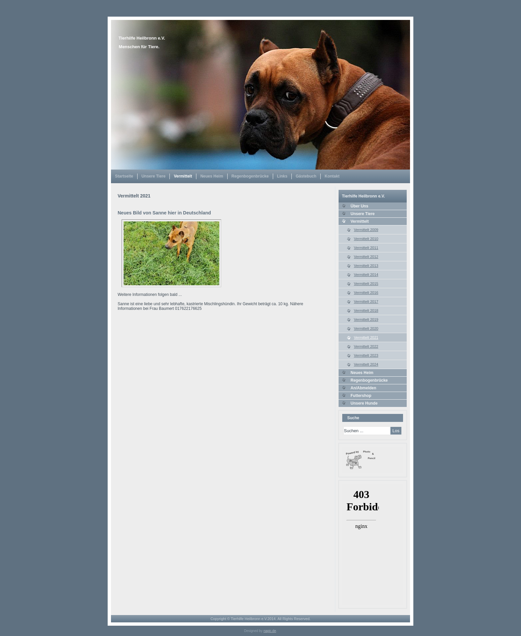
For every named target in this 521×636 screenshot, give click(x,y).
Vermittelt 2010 (366, 239)
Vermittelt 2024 (366, 364)
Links (282, 176)
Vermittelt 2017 (366, 302)
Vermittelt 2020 (366, 328)
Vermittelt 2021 (366, 337)
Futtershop (361, 395)
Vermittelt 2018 (366, 311)
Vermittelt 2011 (366, 248)
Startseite (124, 176)
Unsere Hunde (364, 403)
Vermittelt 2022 (366, 346)
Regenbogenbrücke (250, 176)
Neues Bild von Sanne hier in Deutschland (164, 212)
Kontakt (332, 176)
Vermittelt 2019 (366, 319)
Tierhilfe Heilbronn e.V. (142, 38)
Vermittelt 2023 (366, 355)
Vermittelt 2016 (366, 293)
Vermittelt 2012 (366, 257)
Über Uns (359, 206)
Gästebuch (306, 176)
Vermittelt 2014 (366, 275)
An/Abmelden (363, 388)
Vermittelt (183, 176)
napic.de (269, 631)
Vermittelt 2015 (366, 284)
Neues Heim (211, 176)
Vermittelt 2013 (366, 266)
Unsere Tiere (154, 176)
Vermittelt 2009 (366, 230)
